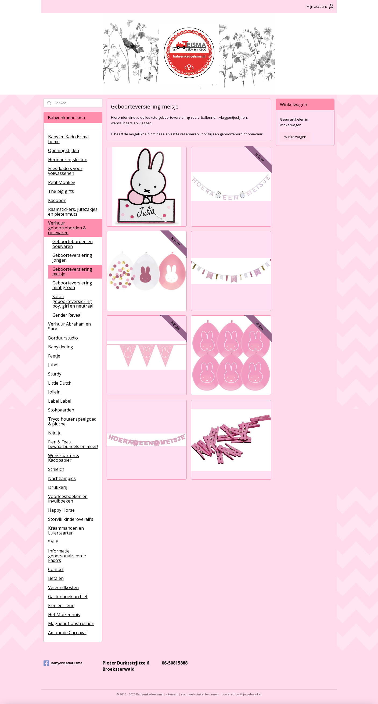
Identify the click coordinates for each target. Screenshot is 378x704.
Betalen (56, 578)
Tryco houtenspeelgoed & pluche (72, 421)
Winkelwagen (295, 136)
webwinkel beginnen (204, 694)
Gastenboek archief (68, 597)
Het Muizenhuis (64, 615)
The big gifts (61, 191)
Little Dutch (59, 383)
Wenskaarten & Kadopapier (63, 458)
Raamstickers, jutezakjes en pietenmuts (73, 211)
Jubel (53, 365)
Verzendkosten (63, 587)
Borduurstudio (63, 338)
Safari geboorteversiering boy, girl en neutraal (72, 301)
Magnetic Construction (71, 623)
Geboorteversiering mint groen (72, 285)
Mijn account (320, 6)
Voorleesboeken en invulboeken (68, 498)
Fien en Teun (61, 605)
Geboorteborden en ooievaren (72, 244)
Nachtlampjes (62, 478)
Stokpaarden (61, 410)
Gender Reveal (66, 315)
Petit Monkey (61, 182)
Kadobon (57, 200)
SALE (53, 542)
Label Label (59, 401)
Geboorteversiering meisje (72, 271)
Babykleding (60, 347)
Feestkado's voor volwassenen (65, 170)
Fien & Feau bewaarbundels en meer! (73, 444)
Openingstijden (63, 150)
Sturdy (54, 374)
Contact (56, 569)
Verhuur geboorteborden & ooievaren (67, 227)
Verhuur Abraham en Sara (69, 326)
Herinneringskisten (67, 160)
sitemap (172, 694)
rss (183, 694)
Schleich (56, 469)
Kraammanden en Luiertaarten (66, 530)
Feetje (54, 356)
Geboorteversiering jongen (72, 257)
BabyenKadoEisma (63, 663)
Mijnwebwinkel (250, 694)
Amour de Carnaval (67, 633)
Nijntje (55, 433)
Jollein (54, 392)
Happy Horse (61, 510)
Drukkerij (57, 487)
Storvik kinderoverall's (70, 519)
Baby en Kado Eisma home (68, 139)
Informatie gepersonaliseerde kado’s (67, 555)
